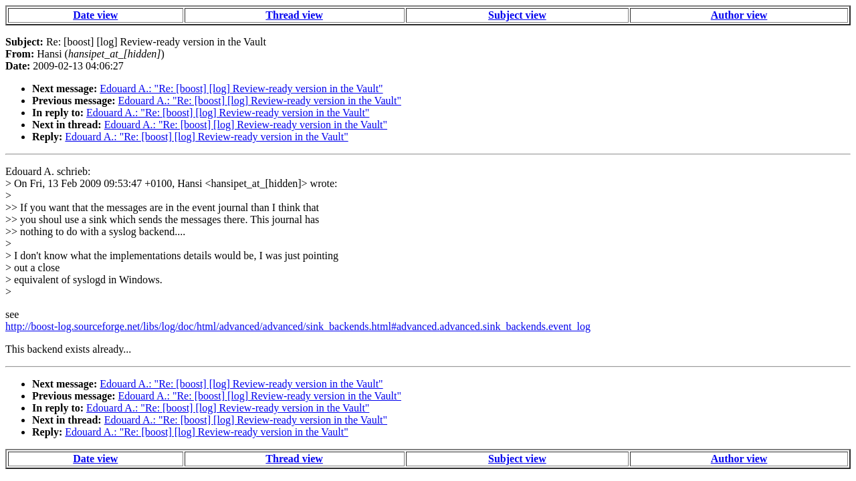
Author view (739, 15)
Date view (95, 15)
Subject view (517, 15)
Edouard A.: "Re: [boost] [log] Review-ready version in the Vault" (241, 88)
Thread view (293, 15)
